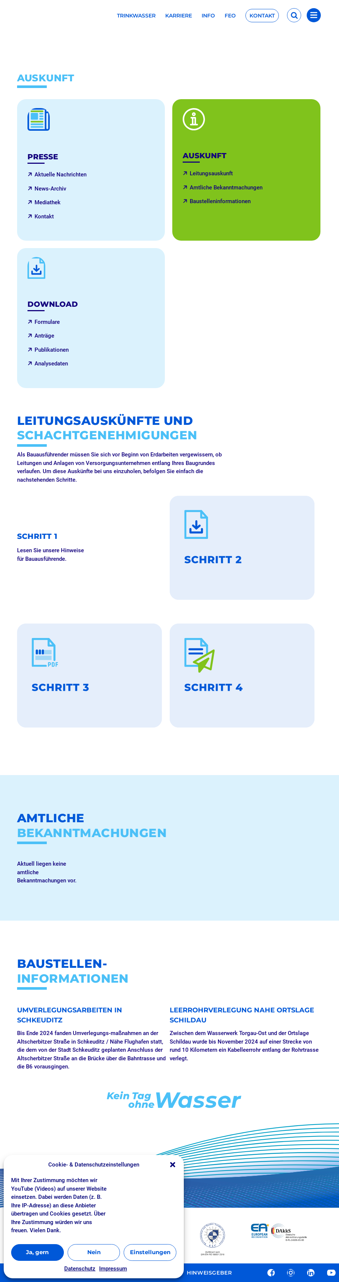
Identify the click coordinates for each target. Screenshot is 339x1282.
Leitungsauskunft (211, 173)
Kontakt (262, 15)
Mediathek (48, 202)
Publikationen (52, 349)
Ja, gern (37, 1252)
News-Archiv (50, 188)
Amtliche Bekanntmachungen (226, 187)
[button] (172, 1164)
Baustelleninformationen (220, 201)
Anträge (44, 335)
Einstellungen (150, 1252)
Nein (94, 1252)
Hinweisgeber (209, 1273)
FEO (230, 16)
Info (208, 16)
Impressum (113, 1268)
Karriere (178, 16)
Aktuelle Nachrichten (61, 174)
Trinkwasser (136, 16)
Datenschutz (79, 1268)
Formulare (47, 322)
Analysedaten (51, 363)
